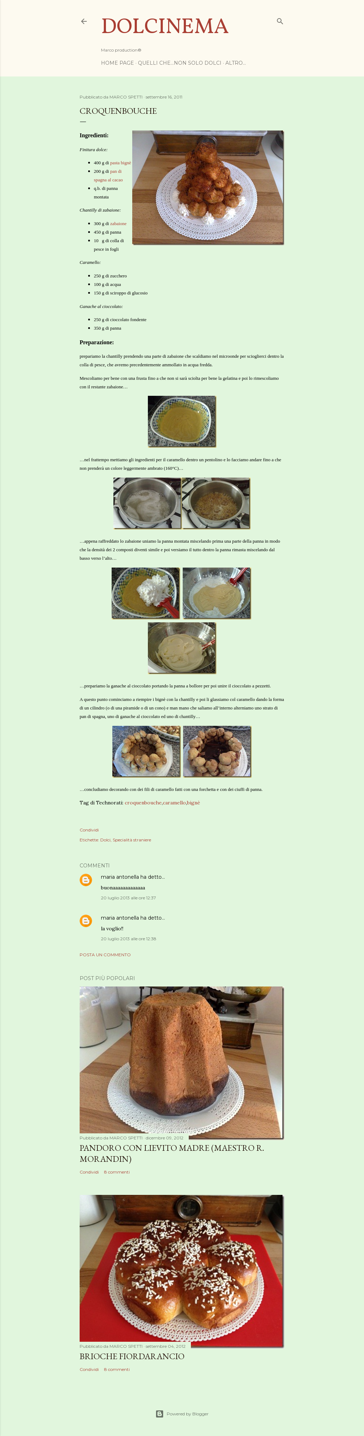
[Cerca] (280, 20)
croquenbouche (143, 802)
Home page (117, 63)
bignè (193, 802)
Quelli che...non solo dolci (179, 63)
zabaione (118, 223)
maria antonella (120, 877)
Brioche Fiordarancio (132, 1356)
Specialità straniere (132, 839)
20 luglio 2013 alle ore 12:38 (128, 938)
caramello (174, 802)
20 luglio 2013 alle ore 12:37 (128, 897)
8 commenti (117, 1172)
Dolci (105, 839)
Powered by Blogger (182, 1414)
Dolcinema (165, 27)
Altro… (235, 63)
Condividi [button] (89, 830)
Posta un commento (105, 954)
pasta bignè (120, 162)
